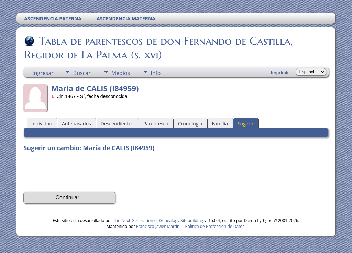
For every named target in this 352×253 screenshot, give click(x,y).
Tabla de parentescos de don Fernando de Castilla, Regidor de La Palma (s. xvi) (158, 48)
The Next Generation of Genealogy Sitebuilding (158, 220)
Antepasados (76, 123)
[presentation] (75, 171)
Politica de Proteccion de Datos (214, 226)
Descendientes (117, 123)
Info (156, 73)
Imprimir (280, 72)
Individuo (41, 123)
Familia (220, 123)
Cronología (190, 123)
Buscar (82, 73)
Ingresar (43, 73)
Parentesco (155, 123)
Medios (120, 73)
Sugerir (246, 123)
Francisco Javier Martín (157, 226)
